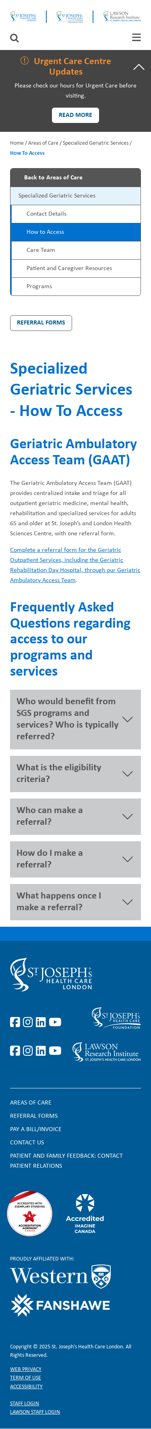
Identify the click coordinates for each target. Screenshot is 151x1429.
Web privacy (25, 1369)
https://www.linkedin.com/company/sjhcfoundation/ (42, 1051)
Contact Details (46, 214)
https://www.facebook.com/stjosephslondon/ (16, 1023)
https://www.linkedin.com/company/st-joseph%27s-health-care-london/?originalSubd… (42, 1023)
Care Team (41, 250)
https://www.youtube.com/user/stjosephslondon (55, 1023)
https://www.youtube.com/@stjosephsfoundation (55, 1051)
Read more (75, 115)
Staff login (24, 1403)
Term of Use (25, 1378)
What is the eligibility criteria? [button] (59, 773)
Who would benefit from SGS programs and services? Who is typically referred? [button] (67, 719)
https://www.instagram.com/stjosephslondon (29, 1023)
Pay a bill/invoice (36, 1129)
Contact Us (27, 1143)
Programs (39, 286)
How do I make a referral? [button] (50, 859)
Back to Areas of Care (53, 178)
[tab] (136, 37)
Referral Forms (41, 323)
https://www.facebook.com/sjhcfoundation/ (16, 1051)
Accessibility (26, 1386)
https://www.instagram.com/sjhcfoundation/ (29, 1051)
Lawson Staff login (35, 1412)
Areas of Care (43, 143)
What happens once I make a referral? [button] (59, 902)
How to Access (45, 232)
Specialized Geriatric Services (95, 143)
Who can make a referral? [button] (50, 816)
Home (17, 143)
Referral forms (34, 1116)
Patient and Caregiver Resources (69, 268)
